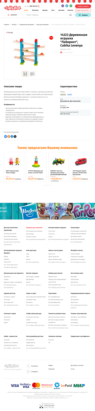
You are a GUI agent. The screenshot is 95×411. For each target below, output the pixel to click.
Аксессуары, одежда (32, 276)
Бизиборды (30, 234)
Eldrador (6, 259)
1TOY (27, 256)
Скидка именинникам (83, 10)
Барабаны (7, 276)
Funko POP (7, 262)
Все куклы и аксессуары (57, 262)
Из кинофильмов (54, 297)
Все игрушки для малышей (36, 239)
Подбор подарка (83, 6)
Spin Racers (74, 282)
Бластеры (7, 299)
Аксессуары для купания (34, 231)
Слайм (28, 320)
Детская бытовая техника (56, 317)
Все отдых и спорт (33, 305)
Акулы (50, 236)
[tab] (25, 74)
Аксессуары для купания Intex (36, 297)
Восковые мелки (76, 236)
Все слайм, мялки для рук (35, 325)
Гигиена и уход (31, 236)
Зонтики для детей (10, 233)
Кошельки (7, 317)
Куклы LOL (51, 254)
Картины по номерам (11, 342)
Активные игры (31, 299)
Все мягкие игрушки (34, 285)
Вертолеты (74, 302)
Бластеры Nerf (8, 302)
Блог (53, 10)
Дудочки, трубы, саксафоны (13, 282)
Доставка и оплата (77, 365)
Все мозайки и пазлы (79, 262)
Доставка (61, 10)
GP (49, 342)
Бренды (45, 10)
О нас (72, 369)
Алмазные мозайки (77, 256)
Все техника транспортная (80, 325)
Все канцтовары (77, 242)
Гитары (6, 279)
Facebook (32, 366)
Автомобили (75, 299)
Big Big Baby (30, 279)
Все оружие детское (11, 305)
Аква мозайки (75, 254)
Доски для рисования (78, 239)
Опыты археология (54, 285)
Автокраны (74, 320)
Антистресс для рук (32, 317)
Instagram (32, 372)
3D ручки (7, 340)
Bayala (6, 256)
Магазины (35, 10)
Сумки (6, 322)
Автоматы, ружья (9, 297)
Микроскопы (52, 276)
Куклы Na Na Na (53, 256)
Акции (26, 10)
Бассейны (29, 302)
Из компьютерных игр (55, 299)
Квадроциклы (30, 342)
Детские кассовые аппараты (57, 325)
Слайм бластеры (31, 322)
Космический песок (10, 345)
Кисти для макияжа (10, 236)
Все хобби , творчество (12, 348)
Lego (27, 254)
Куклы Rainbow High (55, 259)
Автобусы (74, 297)
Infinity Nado (75, 279)
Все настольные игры (79, 285)
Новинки (70, 10)
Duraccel (51, 340)
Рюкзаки (7, 320)
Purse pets (51, 231)
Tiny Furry (51, 234)
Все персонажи (54, 305)
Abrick (28, 259)
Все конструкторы (33, 262)
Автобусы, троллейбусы (78, 317)
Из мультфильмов (54, 302)
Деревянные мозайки (78, 259)
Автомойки (74, 322)
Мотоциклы (30, 345)
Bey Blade (74, 276)
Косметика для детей (11, 239)
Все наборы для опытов (57, 287)
